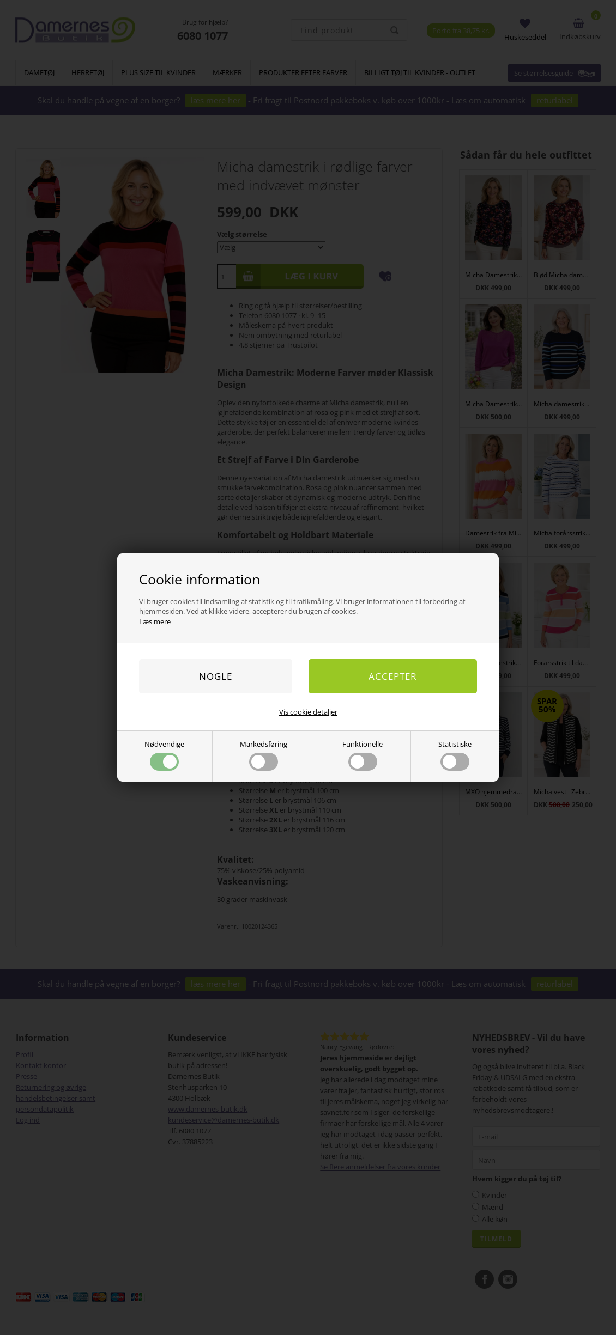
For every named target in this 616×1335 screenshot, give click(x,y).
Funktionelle (362, 755)
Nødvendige (164, 755)
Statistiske (455, 755)
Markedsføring (263, 755)
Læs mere (155, 621)
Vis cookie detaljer (308, 712)
